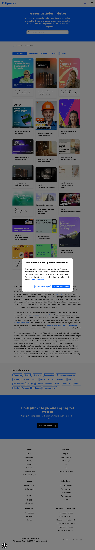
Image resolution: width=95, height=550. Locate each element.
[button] (4, 545)
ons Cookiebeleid (38, 279)
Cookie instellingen (42, 287)
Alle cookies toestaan (61, 287)
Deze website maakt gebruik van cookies (47, 264)
